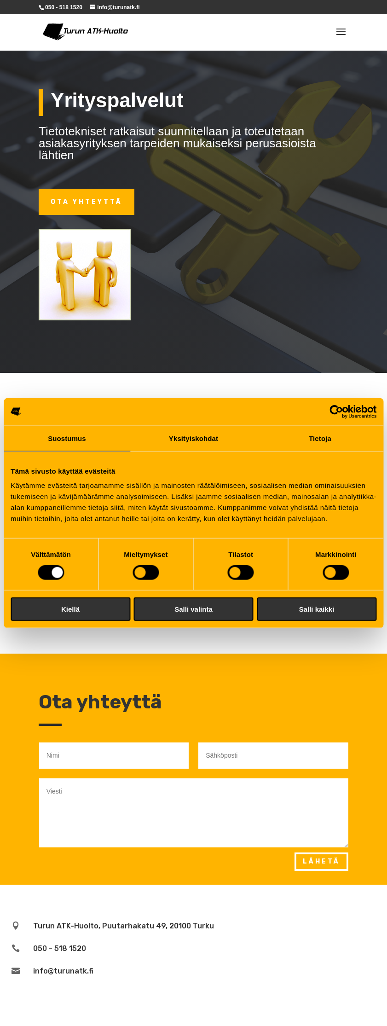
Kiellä (70, 609)
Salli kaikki (317, 609)
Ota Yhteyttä (86, 202)
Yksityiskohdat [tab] (193, 438)
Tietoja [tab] (320, 438)
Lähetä (321, 861)
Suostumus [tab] (67, 438)
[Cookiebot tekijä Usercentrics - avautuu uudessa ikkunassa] (336, 411)
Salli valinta (193, 609)
